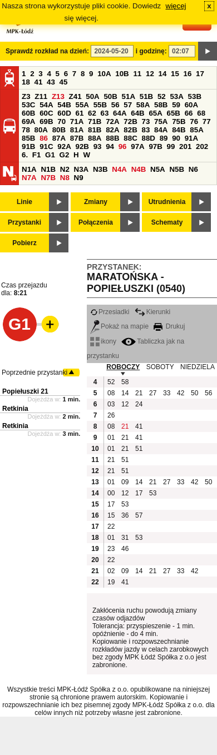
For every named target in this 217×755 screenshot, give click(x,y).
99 (171, 146)
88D (148, 138)
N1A (29, 169)
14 (163, 73)
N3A (81, 169)
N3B (100, 169)
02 (111, 571)
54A (46, 105)
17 (200, 73)
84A (160, 130)
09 (125, 482)
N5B (176, 169)
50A (92, 96)
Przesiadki (109, 312)
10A (104, 73)
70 (61, 121)
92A (64, 146)
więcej (176, 6)
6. (25, 155)
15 (175, 73)
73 (145, 121)
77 (207, 121)
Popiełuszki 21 (25, 391)
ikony (103, 341)
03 (111, 404)
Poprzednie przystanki (34, 372)
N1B (48, 169)
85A (196, 130)
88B (112, 138)
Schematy (167, 222)
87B (76, 138)
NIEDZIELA (197, 367)
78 (26, 130)
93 (97, 146)
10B (122, 73)
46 (125, 549)
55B (100, 105)
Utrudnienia (167, 202)
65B (173, 113)
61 (79, 113)
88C (130, 138)
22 (111, 526)
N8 (65, 177)
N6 (193, 169)
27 (152, 393)
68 (201, 113)
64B (137, 113)
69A (28, 121)
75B (178, 121)
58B (160, 105)
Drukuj (169, 326)
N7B (48, 177)
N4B (138, 169)
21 (138, 393)
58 (125, 382)
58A (143, 105)
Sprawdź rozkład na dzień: (47, 51)
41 (38, 82)
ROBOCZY (123, 367)
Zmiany (95, 202)
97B (155, 146)
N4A (119, 169)
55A (81, 105)
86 (44, 138)
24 (138, 404)
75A (160, 121)
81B (94, 130)
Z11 (40, 96)
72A (112, 121)
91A (191, 138)
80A (41, 130)
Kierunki (152, 312)
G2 (65, 155)
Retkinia (15, 409)
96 (123, 146)
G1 (50, 155)
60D (64, 113)
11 (137, 73)
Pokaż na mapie (119, 326)
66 (189, 113)
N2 (65, 169)
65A (155, 113)
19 (111, 582)
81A (76, 130)
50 (194, 393)
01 (111, 437)
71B (94, 121)
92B (81, 146)
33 (166, 393)
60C (46, 113)
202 (202, 146)
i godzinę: (151, 51)
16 (188, 73)
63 (105, 113)
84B (178, 130)
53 (152, 493)
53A (176, 96)
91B (28, 146)
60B (28, 113)
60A (191, 105)
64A (119, 113)
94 (110, 146)
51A (128, 96)
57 (128, 105)
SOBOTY (160, 367)
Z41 (75, 96)
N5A (157, 169)
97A (137, 146)
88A (94, 138)
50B (110, 96)
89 (164, 138)
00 (111, 493)
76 (194, 121)
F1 (36, 155)
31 (125, 538)
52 (161, 96)
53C (28, 105)
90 (176, 138)
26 (111, 415)
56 (115, 105)
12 (150, 73)
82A (112, 130)
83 (145, 130)
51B (146, 96)
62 (92, 113)
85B (28, 138)
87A (59, 138)
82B (130, 130)
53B (194, 96)
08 (111, 393)
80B (59, 130)
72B (130, 121)
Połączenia (95, 222)
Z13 (58, 96)
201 (185, 146)
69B (46, 121)
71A (76, 121)
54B (64, 105)
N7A (29, 177)
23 (111, 549)
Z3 (26, 96)
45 (64, 82)
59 (176, 105)
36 (125, 515)
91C (46, 146)
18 (26, 82)
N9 (78, 177)
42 (180, 393)
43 (51, 82)
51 (138, 449)
